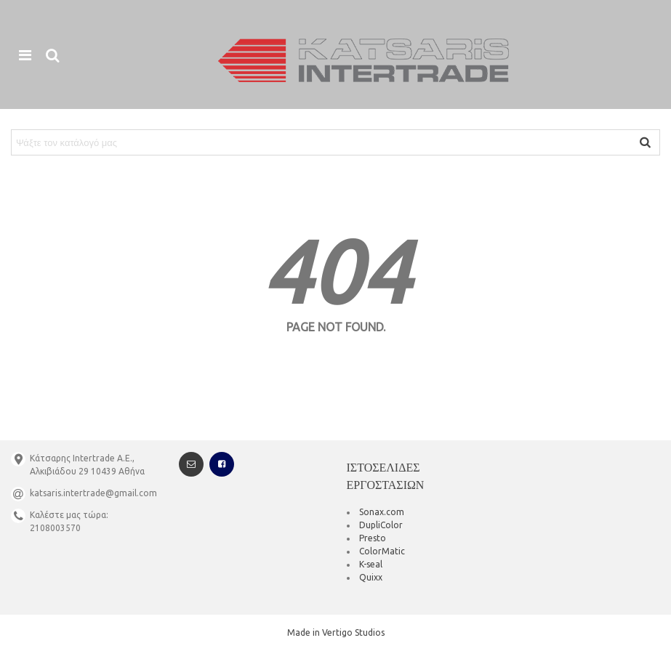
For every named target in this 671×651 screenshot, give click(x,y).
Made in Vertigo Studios (336, 632)
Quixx (370, 577)
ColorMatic (382, 551)
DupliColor (381, 525)
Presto (372, 538)
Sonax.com (381, 512)
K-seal (370, 564)
